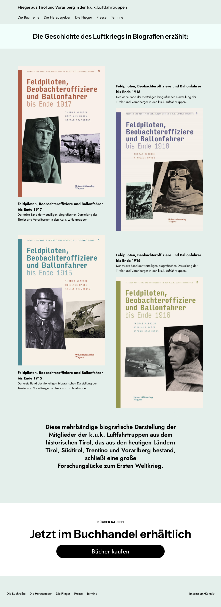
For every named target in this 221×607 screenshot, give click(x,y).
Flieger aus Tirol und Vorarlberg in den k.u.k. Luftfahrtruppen (72, 7)
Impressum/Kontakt (201, 593)
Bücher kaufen (110, 551)
